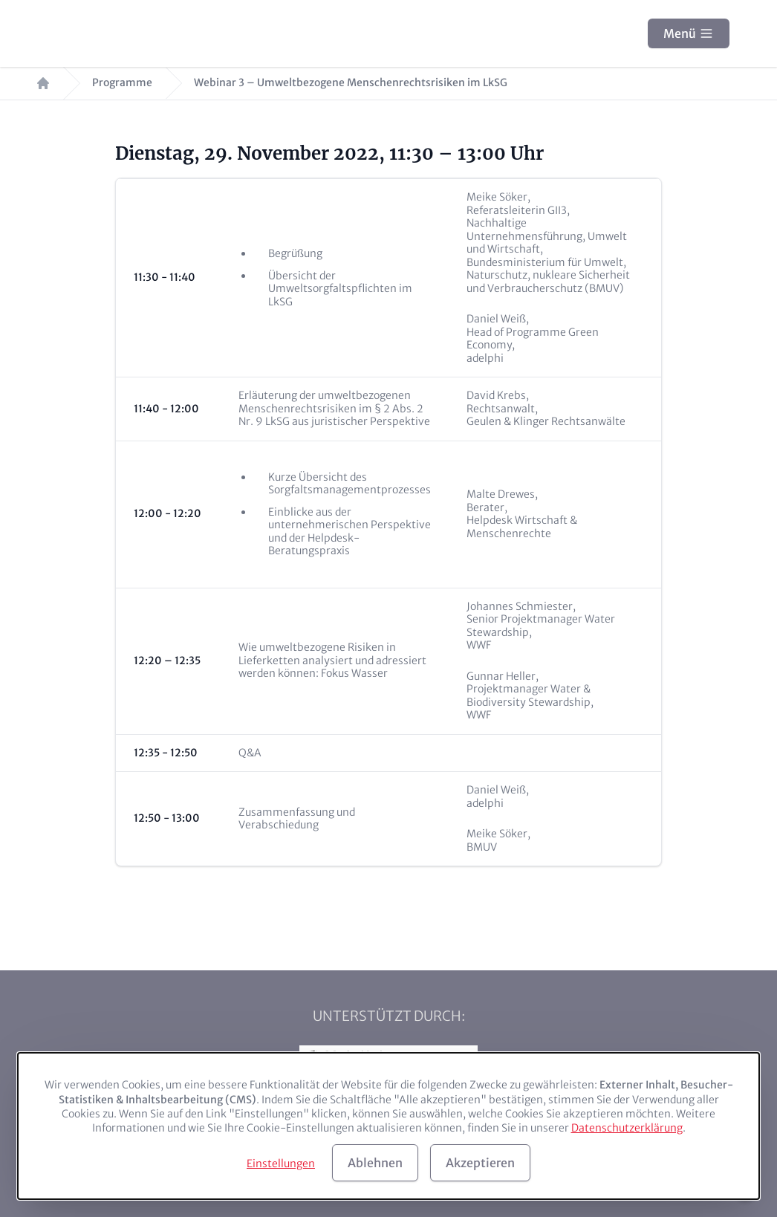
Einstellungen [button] (281, 1163)
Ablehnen (375, 1162)
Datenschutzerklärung (627, 1128)
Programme (122, 83)
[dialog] (388, 1126)
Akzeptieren (480, 1162)
